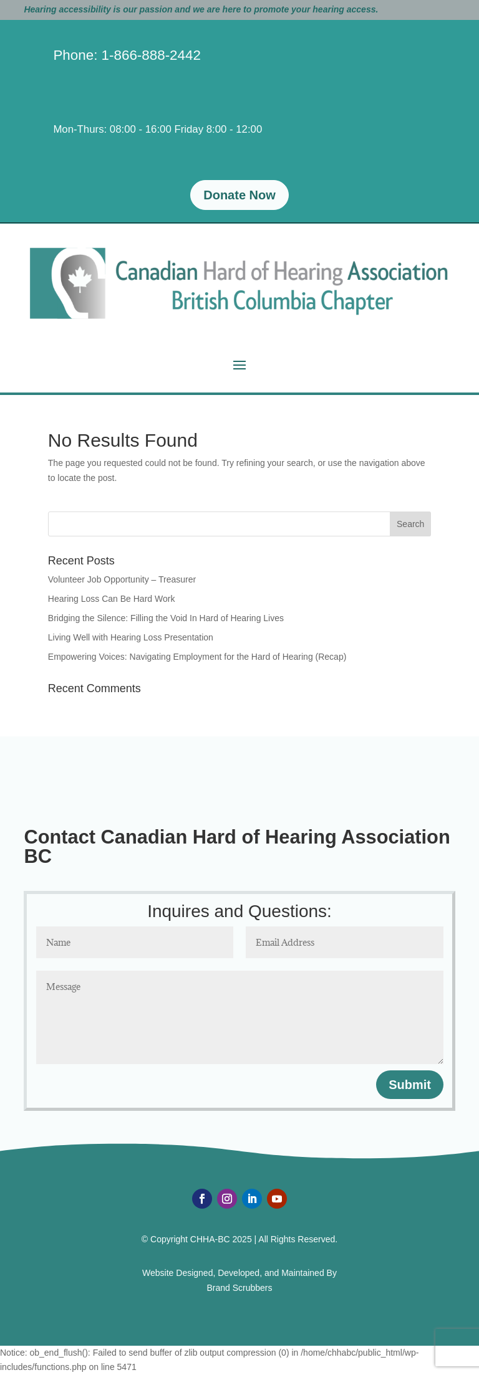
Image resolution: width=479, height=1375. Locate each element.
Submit (410, 1085)
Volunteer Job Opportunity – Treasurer (122, 579)
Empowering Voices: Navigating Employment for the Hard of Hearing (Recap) (197, 657)
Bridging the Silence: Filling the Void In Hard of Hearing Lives (166, 618)
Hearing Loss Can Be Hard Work (111, 599)
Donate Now (239, 195)
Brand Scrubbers (239, 1288)
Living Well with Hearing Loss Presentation (130, 637)
